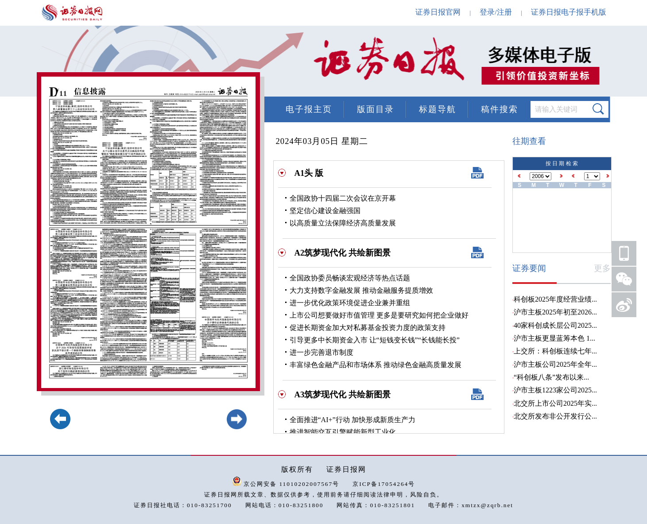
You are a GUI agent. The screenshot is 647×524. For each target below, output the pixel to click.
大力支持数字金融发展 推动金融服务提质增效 (361, 290)
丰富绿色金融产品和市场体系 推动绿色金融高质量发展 (375, 365)
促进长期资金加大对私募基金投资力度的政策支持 (368, 327)
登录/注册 (496, 12)
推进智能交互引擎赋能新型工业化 (343, 432)
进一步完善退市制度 (321, 352)
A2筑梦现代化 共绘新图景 (342, 252)
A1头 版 (308, 173)
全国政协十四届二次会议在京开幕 (343, 198)
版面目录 (375, 109)
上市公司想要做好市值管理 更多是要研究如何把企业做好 (379, 315)
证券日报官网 (438, 12)
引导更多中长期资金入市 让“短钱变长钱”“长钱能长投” (375, 340)
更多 (602, 268)
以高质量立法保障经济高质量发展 (343, 223)
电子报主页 (309, 109)
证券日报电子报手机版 (568, 12)
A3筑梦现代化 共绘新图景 (342, 394)
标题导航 (437, 109)
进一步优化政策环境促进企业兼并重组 (350, 303)
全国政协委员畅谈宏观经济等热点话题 (350, 278)
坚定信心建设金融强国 (325, 210)
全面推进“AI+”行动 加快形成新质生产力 (352, 419)
